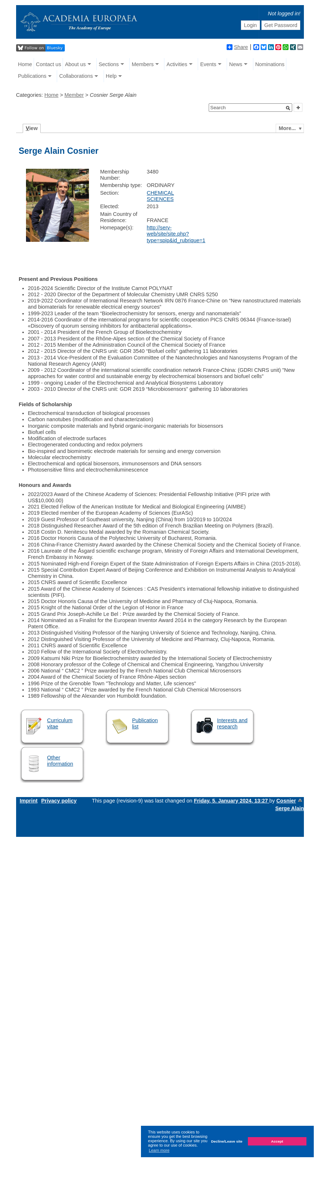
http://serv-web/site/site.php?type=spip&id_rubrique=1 (176, 234)
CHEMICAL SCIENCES (160, 196)
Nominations (269, 64)
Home (25, 64)
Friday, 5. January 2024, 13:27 (231, 801)
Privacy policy (59, 801)
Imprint (29, 801)
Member (74, 95)
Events (208, 64)
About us (75, 64)
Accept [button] (277, 1141)
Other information (60, 761)
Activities (177, 64)
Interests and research (232, 723)
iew (32, 128)
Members (143, 64)
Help (111, 76)
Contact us (48, 64)
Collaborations (76, 76)
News (235, 64)
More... (287, 128)
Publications (32, 76)
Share (237, 47)
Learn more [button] (159, 1150)
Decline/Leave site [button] (226, 1141)
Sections (108, 64)
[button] (288, 108)
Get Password (280, 25)
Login (250, 25)
